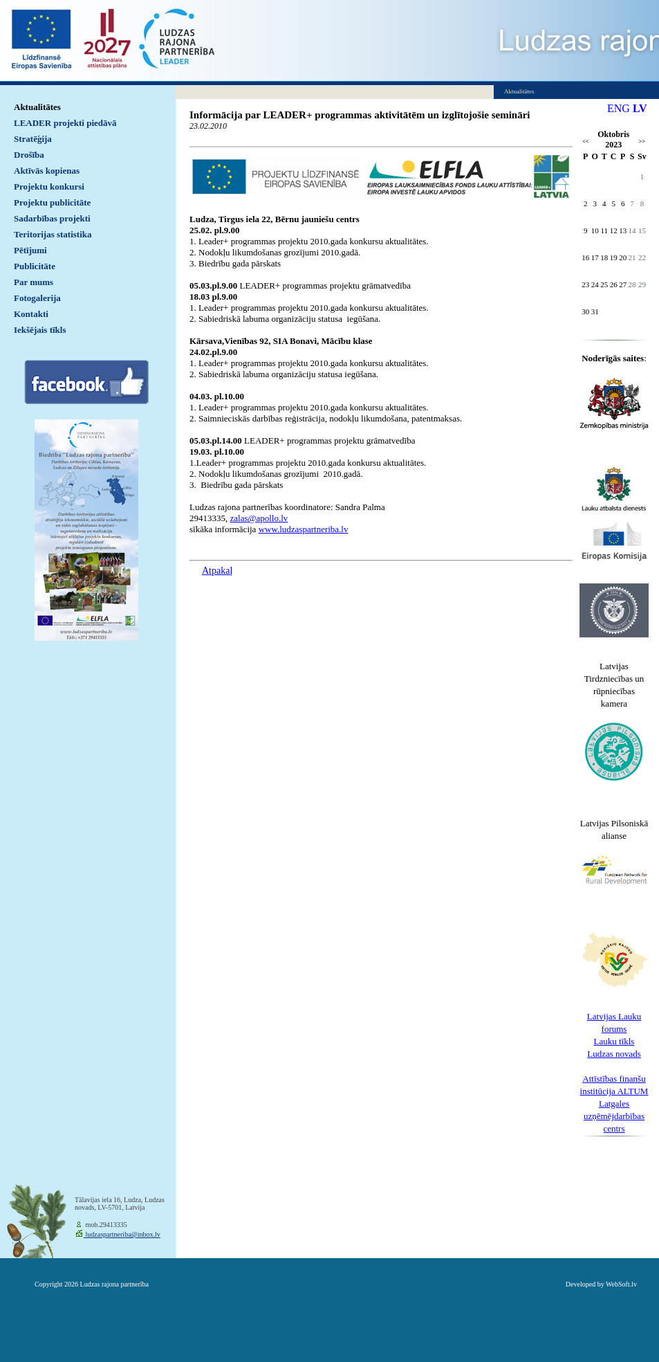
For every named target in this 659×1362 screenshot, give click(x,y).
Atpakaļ (217, 570)
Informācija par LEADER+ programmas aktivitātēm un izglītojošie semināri (359, 114)
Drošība (29, 154)
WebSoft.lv (621, 1284)
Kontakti (31, 314)
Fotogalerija (37, 298)
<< (585, 141)
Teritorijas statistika (53, 234)
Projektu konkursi (49, 186)
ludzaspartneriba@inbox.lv (122, 1234)
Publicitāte (34, 266)
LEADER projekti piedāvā (65, 123)
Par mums (33, 282)
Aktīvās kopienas (47, 170)
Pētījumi (30, 250)
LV (640, 108)
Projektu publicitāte (52, 202)
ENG (618, 108)
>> (642, 141)
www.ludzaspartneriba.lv (304, 529)
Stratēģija (33, 139)
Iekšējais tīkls (40, 330)
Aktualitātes (37, 107)
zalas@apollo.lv (259, 518)
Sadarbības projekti (52, 218)
